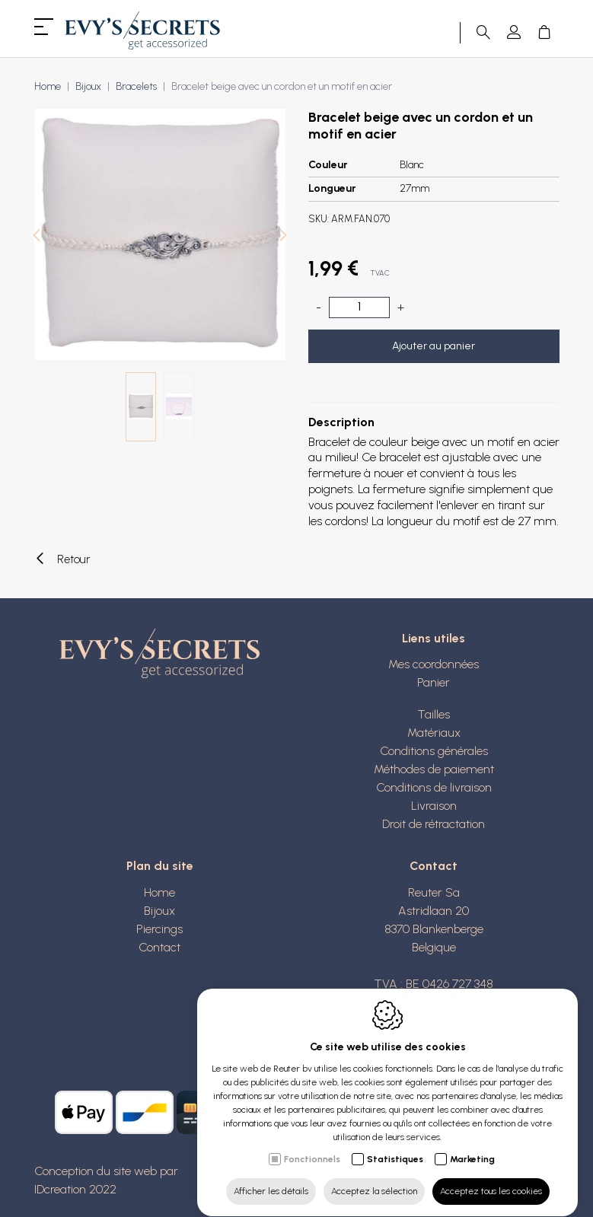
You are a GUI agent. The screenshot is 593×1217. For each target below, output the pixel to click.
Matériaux (434, 732)
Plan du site (159, 866)
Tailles (433, 714)
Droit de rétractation (433, 824)
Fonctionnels (312, 1144)
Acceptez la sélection (374, 1176)
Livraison (434, 805)
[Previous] (36, 237)
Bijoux (88, 86)
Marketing (472, 1144)
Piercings (159, 929)
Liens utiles (433, 638)
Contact (159, 947)
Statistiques (395, 1144)
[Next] (283, 237)
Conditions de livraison (434, 787)
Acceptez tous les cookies (491, 1176)
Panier (433, 682)
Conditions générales (434, 751)
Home (47, 86)
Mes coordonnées (433, 664)
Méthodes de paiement (434, 769)
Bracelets (136, 86)
